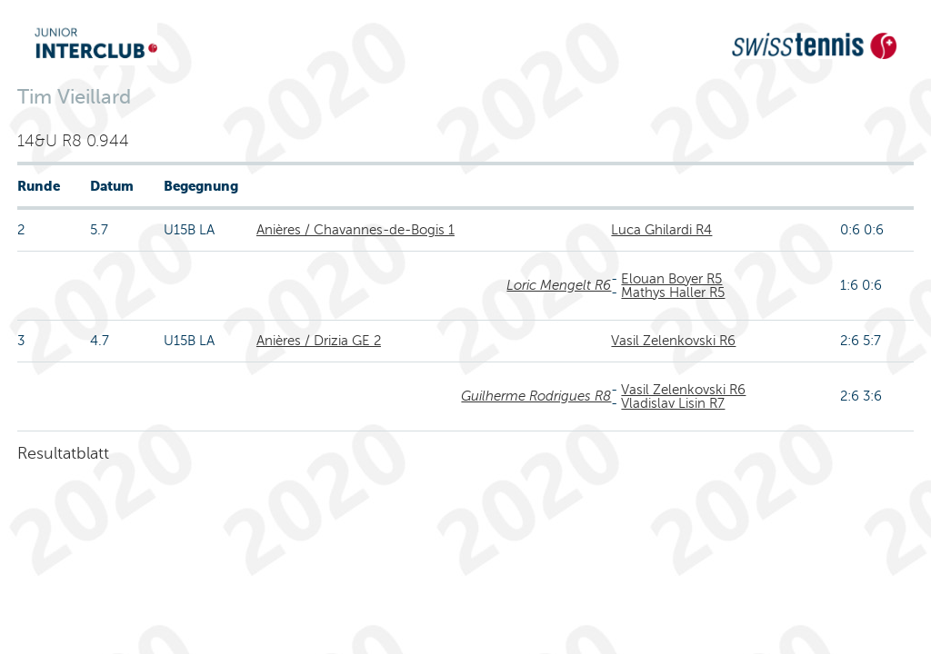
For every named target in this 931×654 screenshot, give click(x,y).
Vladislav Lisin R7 (673, 403)
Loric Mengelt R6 (558, 285)
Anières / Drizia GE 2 (318, 340)
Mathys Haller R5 (673, 292)
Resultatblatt (63, 453)
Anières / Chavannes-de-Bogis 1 (355, 230)
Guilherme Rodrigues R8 (536, 396)
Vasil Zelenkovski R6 (673, 340)
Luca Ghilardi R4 (661, 230)
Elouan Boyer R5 (671, 279)
